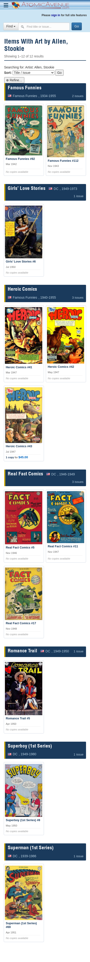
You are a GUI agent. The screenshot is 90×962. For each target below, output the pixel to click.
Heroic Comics (22, 289)
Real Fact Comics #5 (20, 547)
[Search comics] (44, 26)
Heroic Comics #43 (19, 446)
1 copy (10, 457)
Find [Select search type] (10, 26)
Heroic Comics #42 (61, 366)
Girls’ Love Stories (26, 188)
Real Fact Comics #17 (21, 623)
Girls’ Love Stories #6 (21, 261)
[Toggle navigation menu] (6, 5)
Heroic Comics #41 (19, 367)
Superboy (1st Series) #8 (23, 820)
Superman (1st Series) (31, 848)
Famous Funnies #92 (20, 159)
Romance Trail (22, 651)
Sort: (8, 73)
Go (59, 73)
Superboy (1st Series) (30, 746)
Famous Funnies (24, 88)
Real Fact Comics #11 (63, 546)
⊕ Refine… (14, 80)
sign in (55, 15)
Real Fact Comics (25, 474)
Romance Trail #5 (18, 718)
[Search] (77, 26)
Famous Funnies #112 (63, 160)
